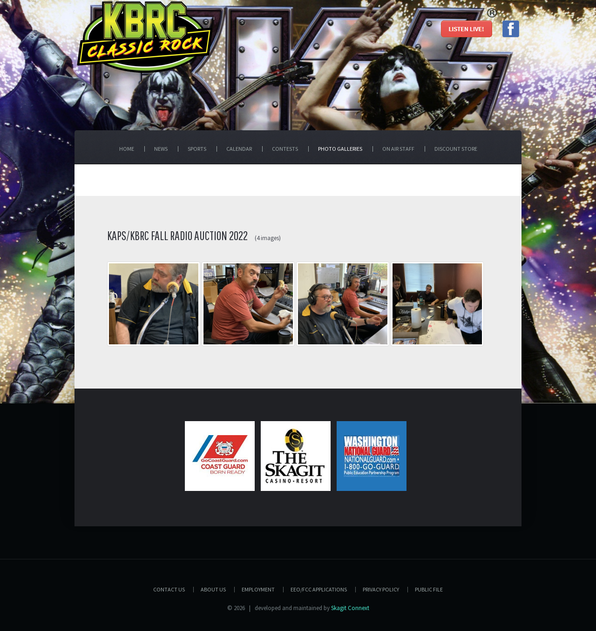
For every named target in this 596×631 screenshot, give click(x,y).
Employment (258, 589)
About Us (213, 589)
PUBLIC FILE (429, 589)
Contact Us (169, 589)
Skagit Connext (350, 608)
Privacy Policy (381, 589)
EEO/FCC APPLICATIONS (319, 589)
